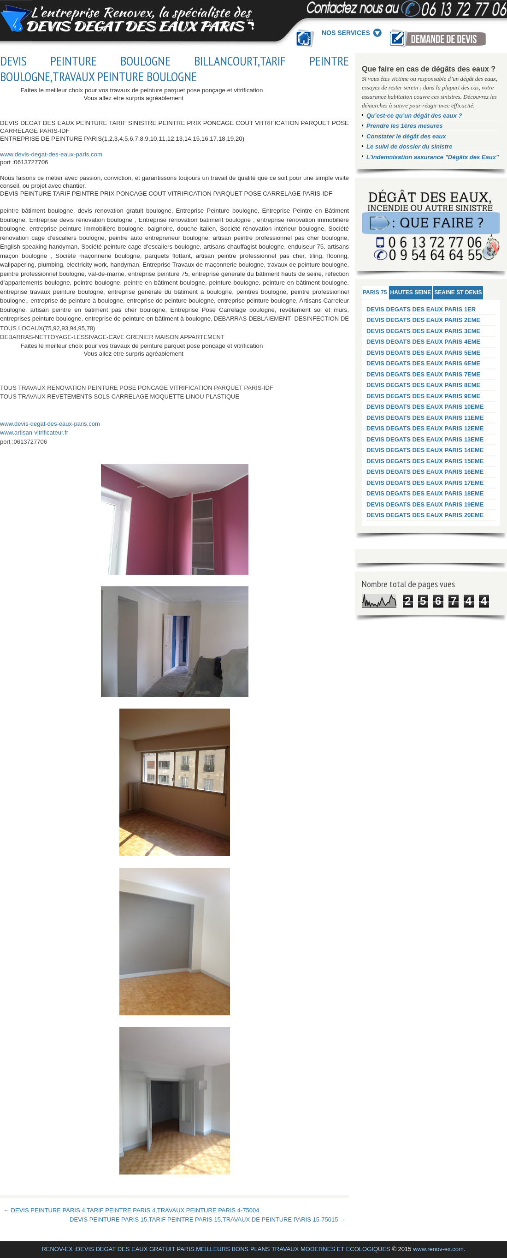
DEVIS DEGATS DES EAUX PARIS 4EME (423, 341)
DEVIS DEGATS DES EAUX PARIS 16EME (425, 471)
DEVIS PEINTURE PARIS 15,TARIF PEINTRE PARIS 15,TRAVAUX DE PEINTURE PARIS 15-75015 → (208, 1219)
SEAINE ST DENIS (458, 292)
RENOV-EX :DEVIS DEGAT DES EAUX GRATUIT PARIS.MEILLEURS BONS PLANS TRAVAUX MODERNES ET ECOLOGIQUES (215, 1249)
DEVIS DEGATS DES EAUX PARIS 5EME (423, 352)
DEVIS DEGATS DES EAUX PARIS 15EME (425, 461)
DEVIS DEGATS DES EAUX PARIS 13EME (425, 439)
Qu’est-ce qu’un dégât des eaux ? (414, 115)
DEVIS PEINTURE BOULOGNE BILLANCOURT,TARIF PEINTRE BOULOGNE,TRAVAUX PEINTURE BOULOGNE (174, 68)
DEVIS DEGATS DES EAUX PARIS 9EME (423, 396)
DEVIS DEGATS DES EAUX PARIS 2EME (423, 319)
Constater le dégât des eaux (406, 136)
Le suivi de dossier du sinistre (409, 146)
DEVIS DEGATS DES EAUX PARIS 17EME (425, 482)
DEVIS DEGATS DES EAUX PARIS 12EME (425, 428)
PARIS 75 (375, 292)
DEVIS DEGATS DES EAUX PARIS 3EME (423, 331)
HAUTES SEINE (410, 292)
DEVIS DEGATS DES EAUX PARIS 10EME (425, 406)
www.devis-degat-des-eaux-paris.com (51, 154)
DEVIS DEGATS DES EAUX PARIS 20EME (425, 515)
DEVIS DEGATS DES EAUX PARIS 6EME (423, 363)
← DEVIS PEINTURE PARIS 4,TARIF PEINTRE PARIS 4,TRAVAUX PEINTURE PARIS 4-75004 (131, 1210)
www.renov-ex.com (438, 1249)
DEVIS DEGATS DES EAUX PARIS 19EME (425, 504)
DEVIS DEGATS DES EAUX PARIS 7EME (423, 374)
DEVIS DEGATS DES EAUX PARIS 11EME (425, 417)
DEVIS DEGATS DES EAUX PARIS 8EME (423, 385)
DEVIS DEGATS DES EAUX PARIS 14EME (425, 450)
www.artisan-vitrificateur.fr (34, 432)
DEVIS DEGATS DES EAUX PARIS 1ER (421, 309)
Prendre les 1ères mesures (404, 125)
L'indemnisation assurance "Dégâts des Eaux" (432, 157)
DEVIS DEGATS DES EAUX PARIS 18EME (425, 493)
